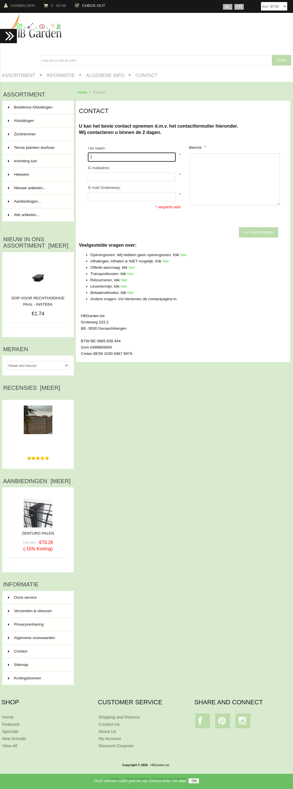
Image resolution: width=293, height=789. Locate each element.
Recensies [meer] (31, 388)
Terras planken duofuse (37, 148)
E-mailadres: (99, 168)
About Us (107, 731)
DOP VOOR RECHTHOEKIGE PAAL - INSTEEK (38, 301)
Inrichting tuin (37, 161)
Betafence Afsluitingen (37, 107)
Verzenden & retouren (30, 611)
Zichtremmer (37, 134)
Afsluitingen (37, 121)
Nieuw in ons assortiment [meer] (35, 242)
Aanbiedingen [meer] (37, 481)
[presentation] (131, 221)
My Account (110, 738)
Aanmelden (19, 5)
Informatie (60, 75)
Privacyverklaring (26, 624)
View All (9, 745)
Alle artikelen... (23, 215)
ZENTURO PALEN (38, 531)
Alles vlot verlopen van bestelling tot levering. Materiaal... (38, 441)
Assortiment (18, 75)
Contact (146, 75)
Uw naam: (97, 148)
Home (82, 92)
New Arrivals (14, 738)
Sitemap (18, 665)
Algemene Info (105, 75)
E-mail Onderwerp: (104, 187)
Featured (10, 724)
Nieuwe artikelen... (27, 188)
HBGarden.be (159, 765)
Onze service (22, 597)
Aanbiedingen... (24, 201)
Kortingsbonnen (24, 678)
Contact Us (109, 724)
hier (183, 255)
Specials (10, 731)
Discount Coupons (116, 745)
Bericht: (197, 147)
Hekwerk (37, 174)
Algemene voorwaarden (31, 638)
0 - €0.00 (54, 5)
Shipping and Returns (119, 717)
